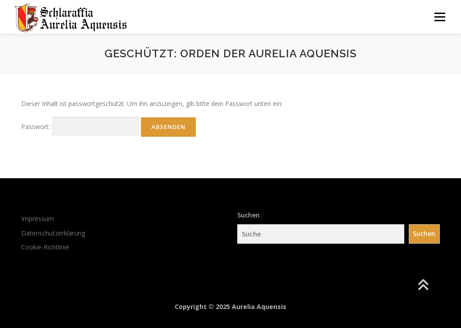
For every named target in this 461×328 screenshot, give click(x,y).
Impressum (37, 218)
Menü (439, 17)
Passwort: (80, 126)
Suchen (248, 215)
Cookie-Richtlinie (45, 247)
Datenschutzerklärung (53, 233)
